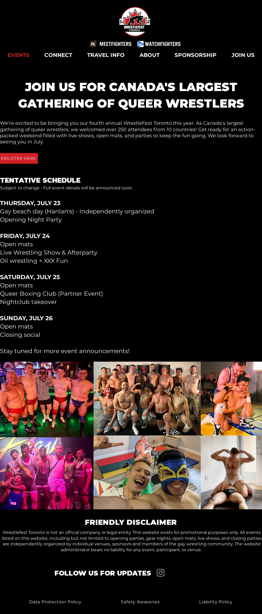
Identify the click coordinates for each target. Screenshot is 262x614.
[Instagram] (160, 573)
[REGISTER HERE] (19, 158)
